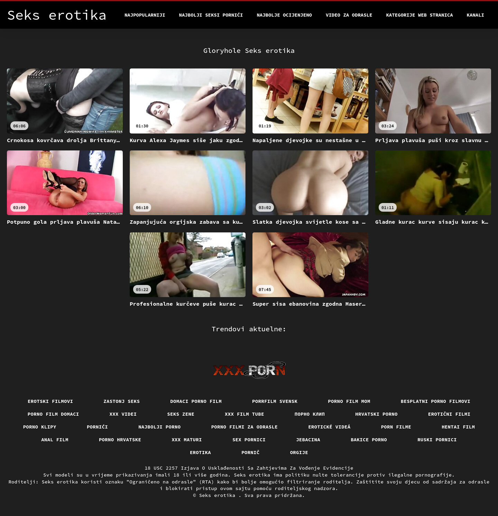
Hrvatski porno (376, 414)
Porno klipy (39, 427)
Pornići (97, 427)
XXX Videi (123, 414)
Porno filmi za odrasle (244, 427)
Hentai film (458, 427)
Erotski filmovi (50, 401)
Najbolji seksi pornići (211, 15)
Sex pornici (249, 439)
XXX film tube (244, 414)
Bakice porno (369, 439)
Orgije (299, 452)
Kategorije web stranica (419, 15)
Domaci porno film (196, 401)
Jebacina (308, 439)
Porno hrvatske (120, 439)
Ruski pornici (437, 439)
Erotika (200, 452)
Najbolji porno (159, 427)
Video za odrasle (349, 15)
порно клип (310, 414)
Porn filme (396, 427)
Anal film (54, 439)
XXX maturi (187, 439)
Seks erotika (219, 495)
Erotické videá (329, 427)
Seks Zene (180, 414)
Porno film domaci (53, 414)
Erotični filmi (449, 414)
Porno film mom (349, 401)
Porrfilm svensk (274, 401)
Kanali (475, 15)
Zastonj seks (121, 401)
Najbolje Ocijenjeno (284, 15)
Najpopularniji (144, 15)
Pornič (250, 452)
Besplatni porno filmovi (435, 401)
